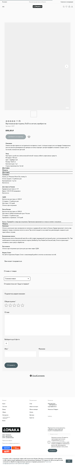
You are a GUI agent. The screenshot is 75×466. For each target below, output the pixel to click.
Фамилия (42, 349)
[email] (59, 434)
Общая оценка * (10, 301)
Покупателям (33, 400)
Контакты (50, 400)
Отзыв (7, 312)
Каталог (4, 400)
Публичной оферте (23, 463)
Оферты (65, 442)
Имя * (6, 349)
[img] (69, 7)
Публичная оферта (7, 440)
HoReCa (50, 416)
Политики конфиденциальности (57, 441)
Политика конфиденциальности (11, 443)
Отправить (11, 365)
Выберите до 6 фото (12, 339)
